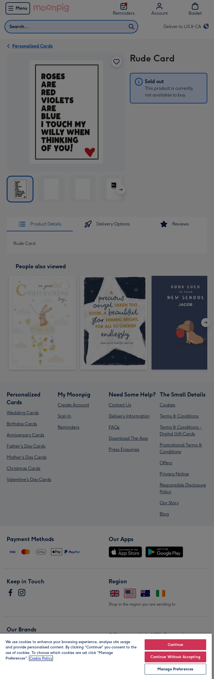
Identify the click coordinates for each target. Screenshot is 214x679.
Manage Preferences (175, 669)
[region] (106, 656)
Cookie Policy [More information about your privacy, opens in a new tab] (41, 658)
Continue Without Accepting (175, 657)
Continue (175, 645)
